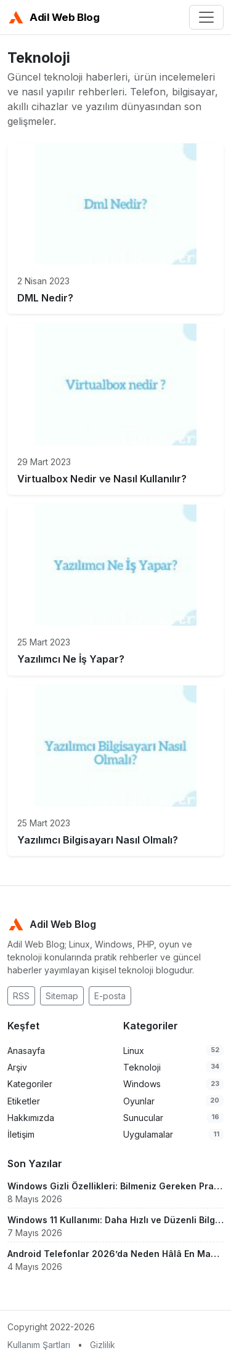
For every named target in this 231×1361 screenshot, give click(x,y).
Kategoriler (29, 1084)
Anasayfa (26, 1050)
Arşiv (17, 1067)
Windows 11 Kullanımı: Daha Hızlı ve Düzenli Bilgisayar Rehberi (115, 1220)
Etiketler (23, 1101)
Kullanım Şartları (38, 1344)
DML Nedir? (45, 298)
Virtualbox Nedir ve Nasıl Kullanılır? (102, 479)
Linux (133, 1050)
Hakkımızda (30, 1117)
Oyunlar (139, 1101)
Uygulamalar (148, 1134)
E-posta (110, 996)
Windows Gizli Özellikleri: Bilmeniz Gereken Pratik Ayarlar (115, 1186)
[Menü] (206, 17)
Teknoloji (142, 1067)
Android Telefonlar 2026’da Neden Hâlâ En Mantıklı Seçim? (115, 1253)
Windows (142, 1084)
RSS (21, 996)
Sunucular (143, 1117)
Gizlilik (102, 1344)
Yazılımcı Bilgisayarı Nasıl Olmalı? (97, 840)
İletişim (20, 1134)
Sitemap (62, 996)
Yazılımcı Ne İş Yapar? (70, 659)
